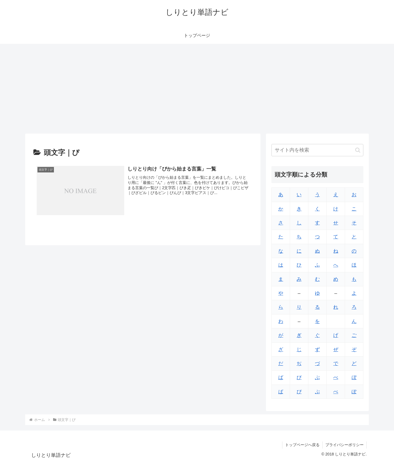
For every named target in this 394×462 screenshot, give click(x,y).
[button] (358, 150)
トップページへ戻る (302, 445)
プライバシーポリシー (344, 445)
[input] (317, 150)
